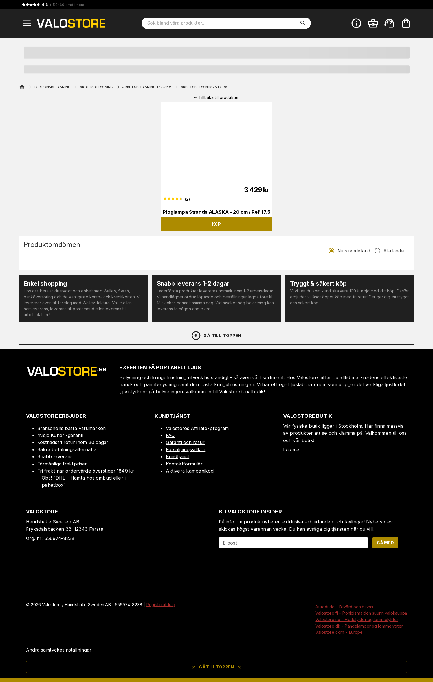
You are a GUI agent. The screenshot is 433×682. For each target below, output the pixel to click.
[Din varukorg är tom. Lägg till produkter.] (406, 23)
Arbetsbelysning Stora (204, 87)
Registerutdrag (160, 604)
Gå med (385, 542)
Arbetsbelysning (96, 87)
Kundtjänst (177, 456)
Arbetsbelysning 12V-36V (147, 87)
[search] (303, 23)
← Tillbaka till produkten (216, 97)
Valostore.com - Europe (338, 632)
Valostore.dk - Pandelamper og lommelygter (359, 626)
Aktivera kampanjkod (190, 471)
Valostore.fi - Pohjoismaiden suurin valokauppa (361, 613)
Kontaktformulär (184, 464)
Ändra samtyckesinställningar (59, 650)
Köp (216, 224)
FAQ (170, 435)
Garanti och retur (185, 442)
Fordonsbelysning (52, 87)
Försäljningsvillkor (186, 449)
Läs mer (292, 450)
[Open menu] (26, 23)
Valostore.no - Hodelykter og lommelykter (356, 619)
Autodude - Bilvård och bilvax (344, 606)
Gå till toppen (216, 335)
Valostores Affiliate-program (197, 428)
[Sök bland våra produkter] (222, 23)
